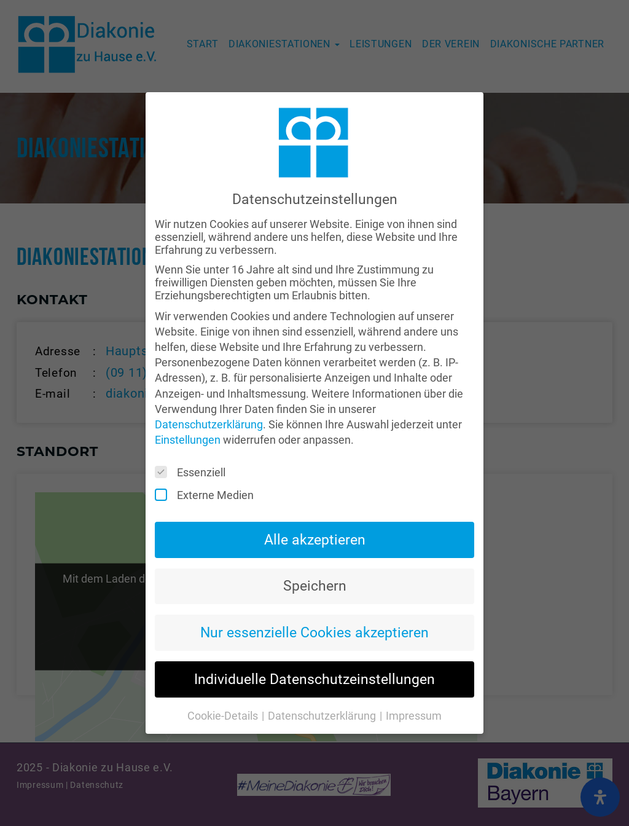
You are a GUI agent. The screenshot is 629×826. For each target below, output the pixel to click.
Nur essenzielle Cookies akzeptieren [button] (314, 611)
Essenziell (194, 450)
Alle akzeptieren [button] (314, 517)
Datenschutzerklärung (209, 402)
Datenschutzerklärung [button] (323, 693)
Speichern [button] (314, 564)
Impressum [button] (414, 693)
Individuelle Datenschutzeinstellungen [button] (314, 658)
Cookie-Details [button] (223, 693)
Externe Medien (208, 473)
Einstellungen (188, 418)
